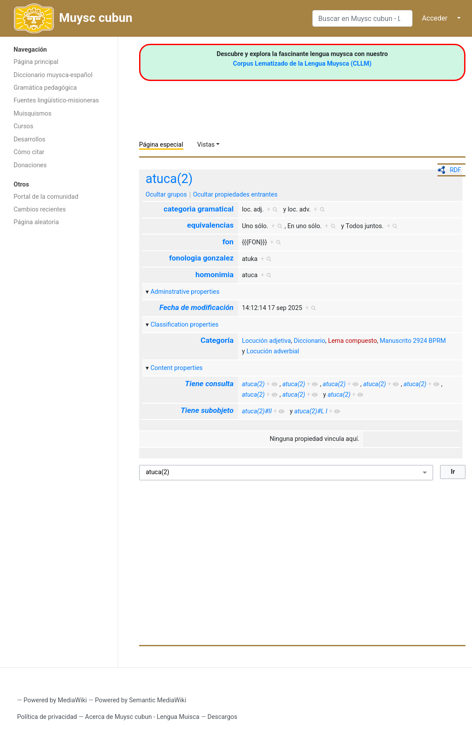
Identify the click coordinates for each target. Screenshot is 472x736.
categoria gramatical (199, 208)
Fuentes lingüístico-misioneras (56, 100)
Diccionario (309, 341)
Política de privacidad (47, 717)
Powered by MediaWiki (55, 700)
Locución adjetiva (266, 341)
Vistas (206, 144)
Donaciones (30, 165)
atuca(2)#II (257, 411)
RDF (455, 169)
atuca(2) (169, 178)
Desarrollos (29, 139)
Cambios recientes (40, 209)
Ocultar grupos (166, 194)
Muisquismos (33, 113)
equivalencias (210, 225)
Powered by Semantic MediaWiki (140, 700)
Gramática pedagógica (45, 88)
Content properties (176, 368)
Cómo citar (29, 152)
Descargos (222, 717)
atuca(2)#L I (311, 411)
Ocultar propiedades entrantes (235, 194)
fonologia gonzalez (201, 258)
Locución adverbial (272, 351)
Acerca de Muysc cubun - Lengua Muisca (142, 717)
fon (228, 241)
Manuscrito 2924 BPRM (413, 341)
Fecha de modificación (196, 307)
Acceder (435, 18)
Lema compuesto (352, 341)
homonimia (215, 274)
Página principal (36, 62)
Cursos (23, 126)
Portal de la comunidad (46, 197)
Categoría (217, 340)
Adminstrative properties (185, 292)
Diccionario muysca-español (53, 75)
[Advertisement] (59, 370)
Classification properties (184, 324)
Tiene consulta (209, 383)
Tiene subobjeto (207, 410)
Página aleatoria (36, 222)
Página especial (161, 144)
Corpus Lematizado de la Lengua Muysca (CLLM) (302, 63)
